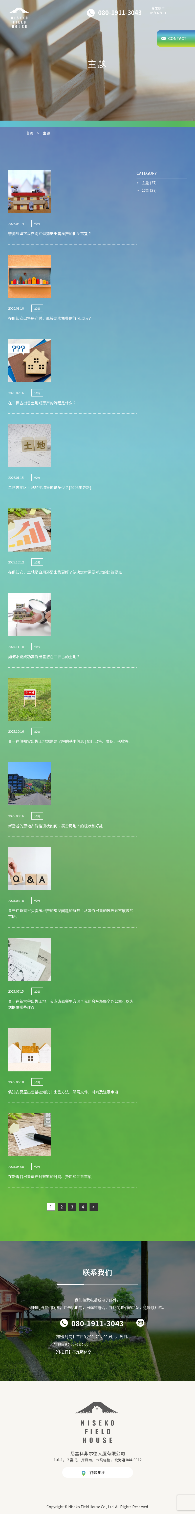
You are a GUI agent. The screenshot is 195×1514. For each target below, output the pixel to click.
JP (151, 12)
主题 (145, 182)
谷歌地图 (97, 1472)
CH (163, 12)
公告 (145, 190)
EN (157, 12)
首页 (29, 133)
